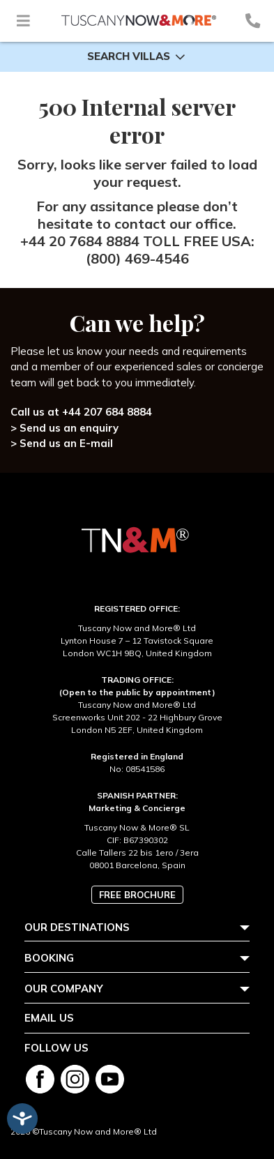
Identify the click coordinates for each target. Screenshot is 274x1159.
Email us (49, 1017)
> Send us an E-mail (61, 443)
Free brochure (137, 894)
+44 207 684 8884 (107, 411)
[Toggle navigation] (23, 21)
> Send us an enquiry (64, 427)
